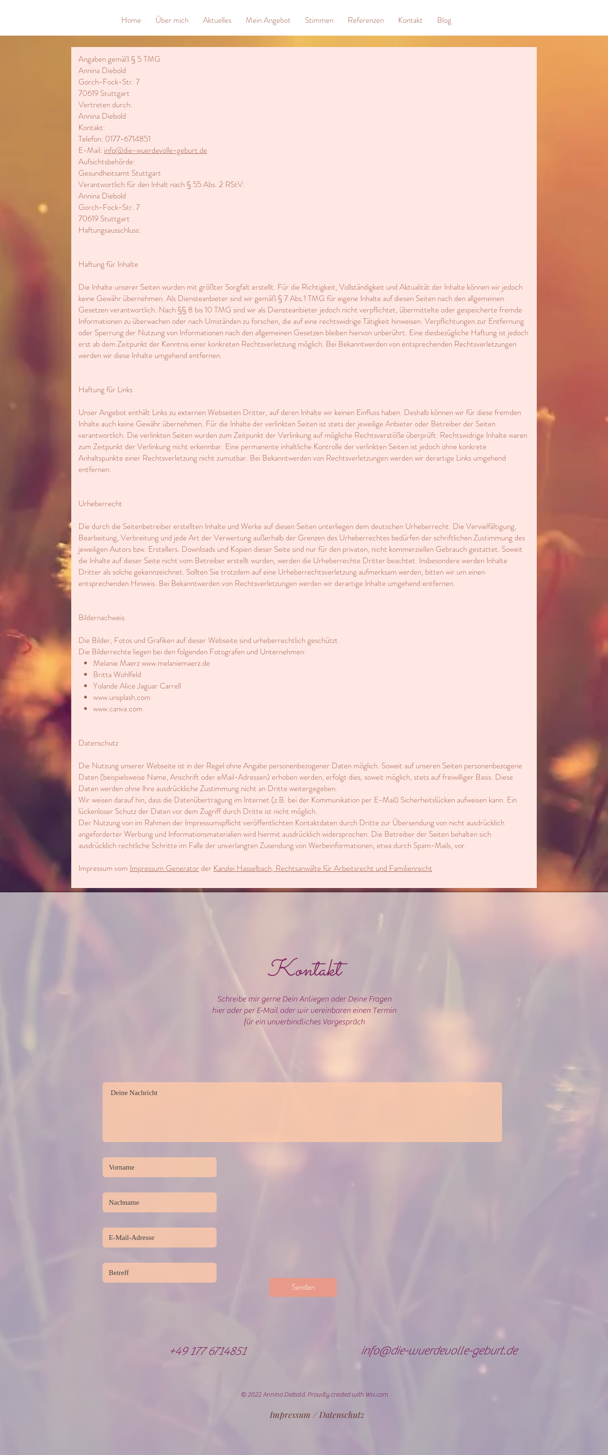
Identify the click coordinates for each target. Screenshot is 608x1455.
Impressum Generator (164, 868)
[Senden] (303, 1287)
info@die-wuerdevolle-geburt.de (155, 150)
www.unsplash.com (122, 697)
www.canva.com (117, 708)
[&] (88, 19)
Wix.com (376, 1394)
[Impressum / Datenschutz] (317, 1415)
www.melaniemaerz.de (176, 663)
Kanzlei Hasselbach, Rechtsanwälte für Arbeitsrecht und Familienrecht (322, 868)
